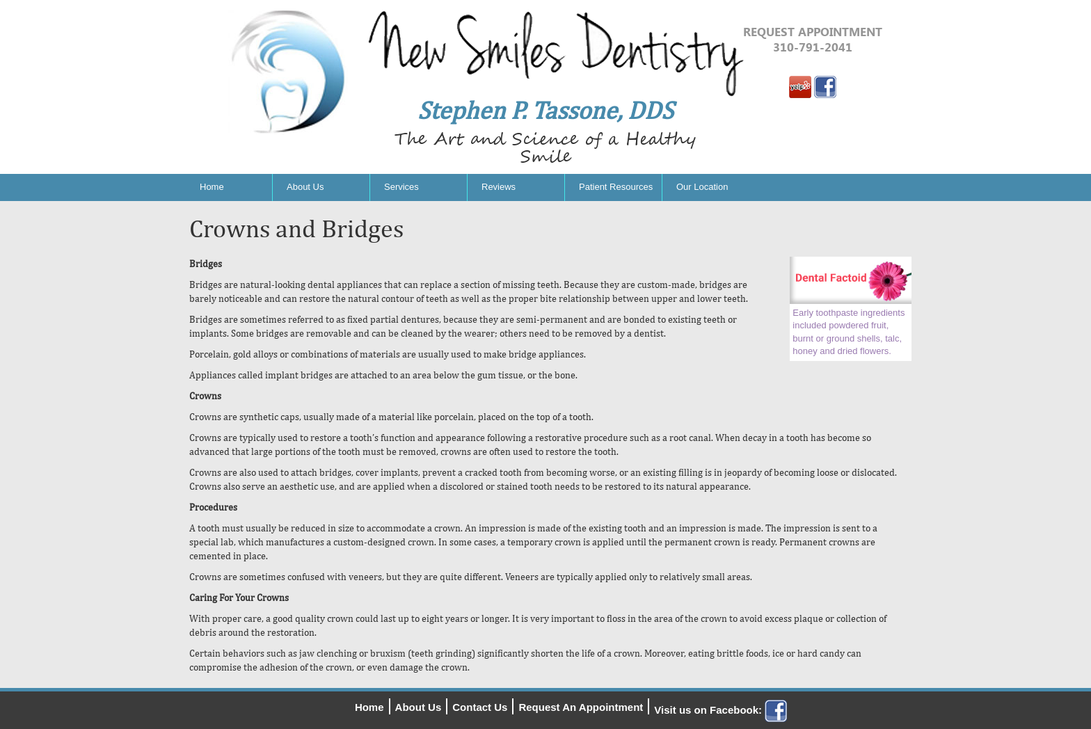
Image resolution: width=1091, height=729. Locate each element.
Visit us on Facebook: (720, 710)
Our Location (702, 187)
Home (212, 187)
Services (401, 187)
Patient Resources (616, 187)
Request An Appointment (580, 707)
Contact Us (479, 707)
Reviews (498, 187)
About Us (305, 187)
